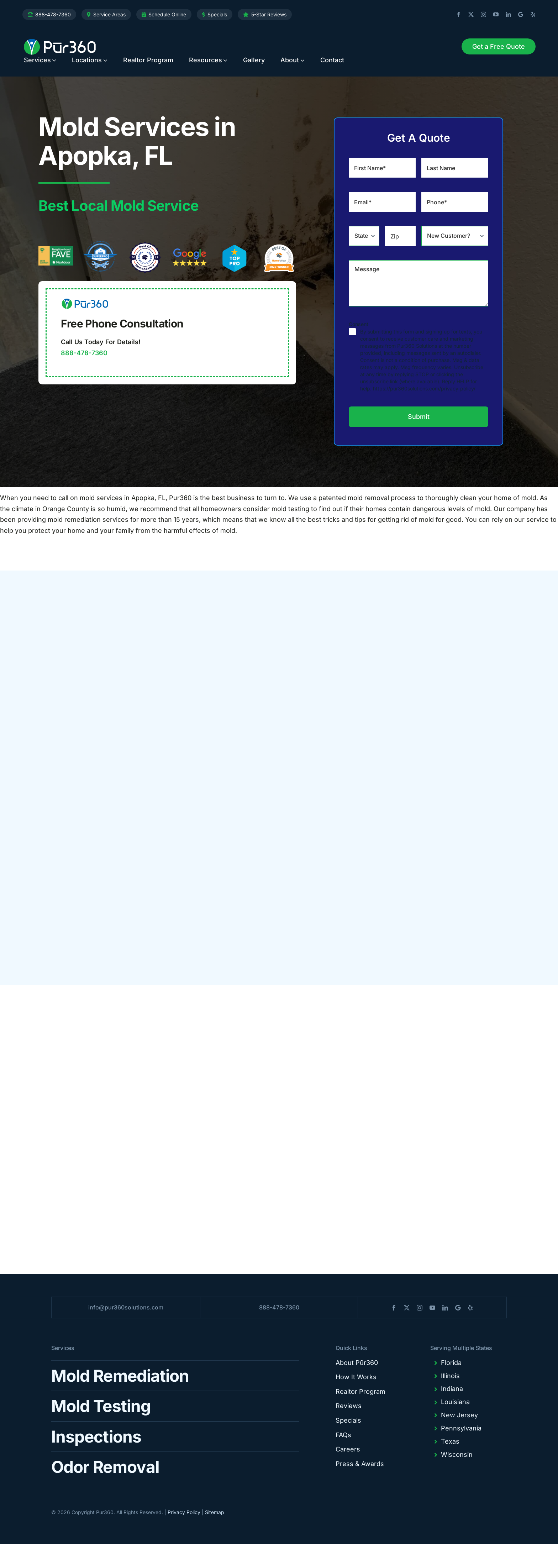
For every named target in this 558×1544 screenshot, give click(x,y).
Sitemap (214, 1512)
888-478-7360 (53, 14)
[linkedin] (505, 14)
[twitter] (468, 14)
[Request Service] (499, 46)
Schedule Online (167, 14)
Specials (217, 14)
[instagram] (480, 14)
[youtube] (493, 14)
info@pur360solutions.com (125, 1307)
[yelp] (530, 14)
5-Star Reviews (268, 14)
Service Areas (109, 14)
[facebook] (456, 14)
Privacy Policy (184, 1512)
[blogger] (518, 14)
